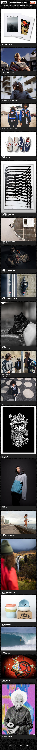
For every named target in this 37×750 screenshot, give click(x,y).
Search (10, 745)
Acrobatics (8, 5)
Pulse (32, 2)
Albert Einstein (7, 737)
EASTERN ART (6, 680)
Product (31, 5)
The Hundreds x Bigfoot (10, 129)
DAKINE (4, 652)
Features (4, 2)
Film (15, 5)
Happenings (22, 5)
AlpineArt (5, 456)
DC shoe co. (6, 375)
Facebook (23, 745)
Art (12, 5)
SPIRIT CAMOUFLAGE (9, 270)
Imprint (21, 745)
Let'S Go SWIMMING (8, 535)
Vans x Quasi (6, 157)
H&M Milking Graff (8, 214)
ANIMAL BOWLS (7, 624)
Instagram (25, 745)
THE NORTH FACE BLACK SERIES (12, 403)
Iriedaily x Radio (8, 242)
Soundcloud (28, 745)
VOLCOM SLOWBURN (8, 73)
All (5, 5)
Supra (4, 347)
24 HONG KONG (7, 45)
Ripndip (4, 507)
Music (27, 5)
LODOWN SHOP (15, 745)
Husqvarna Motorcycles (11, 298)
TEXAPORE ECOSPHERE (9, 592)
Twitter (27, 745)
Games (18, 5)
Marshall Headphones (10, 101)
